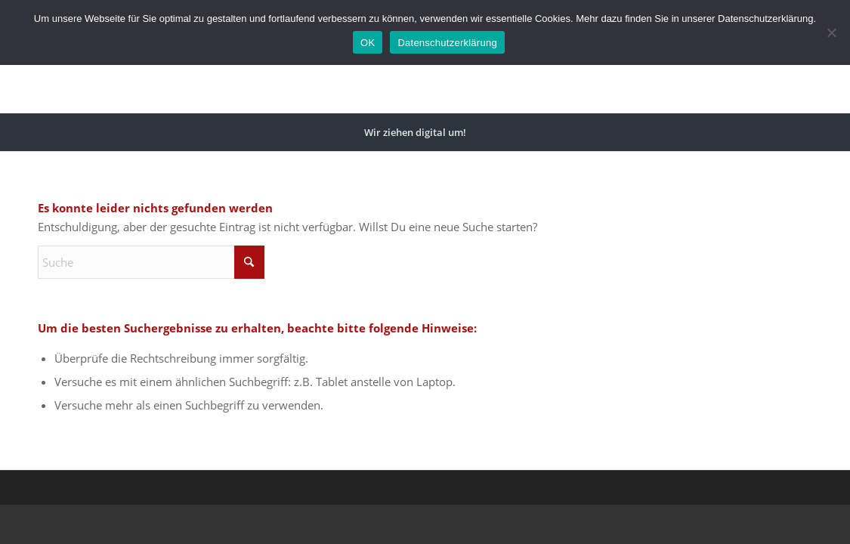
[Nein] (831, 32)
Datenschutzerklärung (446, 42)
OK (367, 42)
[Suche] (486, 132)
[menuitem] (415, 132)
